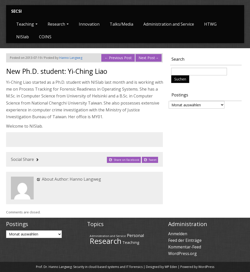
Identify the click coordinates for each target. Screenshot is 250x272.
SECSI (16, 11)
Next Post (149, 57)
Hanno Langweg (70, 58)
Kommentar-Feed (184, 247)
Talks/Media (121, 24)
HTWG (210, 24)
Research (58, 24)
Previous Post (118, 57)
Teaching (26, 24)
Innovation (89, 24)
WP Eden (171, 267)
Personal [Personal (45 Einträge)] (135, 235)
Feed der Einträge (185, 240)
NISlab (22, 37)
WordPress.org (182, 253)
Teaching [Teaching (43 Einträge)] (130, 242)
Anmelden (177, 233)
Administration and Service (168, 24)
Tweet (150, 160)
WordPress (206, 267)
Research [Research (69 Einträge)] (105, 241)
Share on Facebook (124, 160)
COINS (45, 37)
